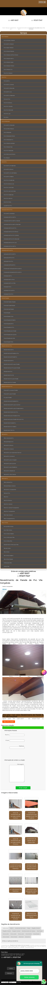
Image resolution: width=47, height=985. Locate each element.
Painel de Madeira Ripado (10, 301)
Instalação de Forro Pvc (7, 209)
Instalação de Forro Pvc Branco (11, 231)
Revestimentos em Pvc (7, 386)
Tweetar (4, 589)
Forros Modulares (6, 121)
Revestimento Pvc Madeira (10, 426)
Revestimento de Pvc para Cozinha (12, 404)
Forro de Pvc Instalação (9, 213)
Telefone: (17, 747)
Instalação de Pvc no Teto (9, 283)
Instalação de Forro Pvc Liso (10, 242)
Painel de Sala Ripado (9, 309)
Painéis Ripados (5, 298)
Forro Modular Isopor (8, 62)
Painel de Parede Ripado (9, 305)
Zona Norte (29, 934)
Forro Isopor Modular (8, 47)
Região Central (36, 928)
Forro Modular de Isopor (9, 143)
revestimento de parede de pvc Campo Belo (31, 840)
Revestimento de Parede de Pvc (11, 401)
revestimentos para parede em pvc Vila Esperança (15, 866)
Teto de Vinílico (7, 548)
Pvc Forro (6, 117)
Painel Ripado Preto (8, 341)
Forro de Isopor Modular (9, 40)
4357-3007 (14, 20)
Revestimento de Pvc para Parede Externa (13, 408)
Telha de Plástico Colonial (9, 485)
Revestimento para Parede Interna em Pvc (14, 419)
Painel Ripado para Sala (9, 338)
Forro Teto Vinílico (8, 530)
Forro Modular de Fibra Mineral (11, 54)
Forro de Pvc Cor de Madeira (10, 173)
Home (11, 968)
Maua (28, 928)
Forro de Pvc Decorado (9, 88)
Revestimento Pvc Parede (10, 382)
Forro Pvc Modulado (8, 150)
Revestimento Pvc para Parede (11, 378)
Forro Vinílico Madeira (9, 533)
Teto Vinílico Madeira (8, 555)
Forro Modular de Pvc (9, 58)
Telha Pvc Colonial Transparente (11, 507)
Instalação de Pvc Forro (9, 279)
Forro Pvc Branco (8, 102)
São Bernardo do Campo (28, 931)
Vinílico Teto (6, 566)
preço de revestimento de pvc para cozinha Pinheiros (15, 841)
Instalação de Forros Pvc (7, 250)
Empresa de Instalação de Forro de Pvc (13, 272)
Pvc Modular (7, 157)
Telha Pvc (6, 496)
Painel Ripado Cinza (8, 316)
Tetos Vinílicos (5, 522)
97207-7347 (38, 20)
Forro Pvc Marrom (8, 198)
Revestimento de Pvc (9, 360)
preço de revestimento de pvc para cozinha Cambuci (15, 815)
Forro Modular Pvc (8, 69)
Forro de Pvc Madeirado (9, 95)
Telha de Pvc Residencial (9, 470)
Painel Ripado (7, 312)
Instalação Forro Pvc (8, 294)
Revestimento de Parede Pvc (10, 357)
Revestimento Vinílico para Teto (11, 544)
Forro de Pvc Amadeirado (10, 165)
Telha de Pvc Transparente (10, 489)
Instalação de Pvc (8, 275)
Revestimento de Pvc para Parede (11, 364)
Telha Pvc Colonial (8, 504)
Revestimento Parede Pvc (10, 423)
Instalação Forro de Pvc (9, 290)
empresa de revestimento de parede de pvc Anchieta (15, 916)
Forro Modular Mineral (9, 65)
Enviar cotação (23, 788)
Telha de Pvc (4, 434)
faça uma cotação (9, 721)
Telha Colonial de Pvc (9, 438)
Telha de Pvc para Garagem (10, 459)
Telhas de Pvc (5, 478)
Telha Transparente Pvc (9, 518)
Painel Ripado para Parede (10, 331)
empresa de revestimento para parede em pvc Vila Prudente (31, 815)
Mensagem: (16, 773)
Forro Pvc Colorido (8, 106)
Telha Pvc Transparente (9, 511)
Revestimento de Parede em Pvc (11, 353)
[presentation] (14, 754)
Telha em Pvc (7, 493)
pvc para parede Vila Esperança (15, 890)
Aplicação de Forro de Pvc (10, 254)
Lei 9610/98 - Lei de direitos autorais (27, 947)
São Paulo (39, 931)
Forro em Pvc (7, 99)
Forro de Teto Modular (9, 128)
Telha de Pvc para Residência (10, 467)
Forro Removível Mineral (9, 154)
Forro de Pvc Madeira (9, 176)
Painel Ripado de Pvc (9, 323)
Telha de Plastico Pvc (8, 441)
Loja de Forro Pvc (8, 205)
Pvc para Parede (7, 397)
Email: (15, 741)
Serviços (23, 33)
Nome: (14, 735)
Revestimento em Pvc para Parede (12, 367)
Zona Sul (21, 936)
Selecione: (5, 928)
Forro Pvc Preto (7, 202)
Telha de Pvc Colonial (9, 449)
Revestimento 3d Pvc (9, 349)
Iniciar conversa (29, 977)
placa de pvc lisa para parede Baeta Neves (31, 915)
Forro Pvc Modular (8, 73)
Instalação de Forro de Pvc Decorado (12, 224)
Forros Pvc (4, 161)
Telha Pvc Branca (8, 500)
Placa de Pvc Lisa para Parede (11, 390)
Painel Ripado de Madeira (10, 320)
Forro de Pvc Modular (9, 44)
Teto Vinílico (6, 551)
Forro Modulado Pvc (8, 139)
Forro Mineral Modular (9, 51)
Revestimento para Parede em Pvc (12, 415)
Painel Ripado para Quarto (10, 334)
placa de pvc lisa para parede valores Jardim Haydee (31, 891)
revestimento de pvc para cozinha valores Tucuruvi (31, 866)
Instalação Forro (7, 286)
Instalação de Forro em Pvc (10, 228)
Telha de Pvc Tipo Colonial (10, 474)
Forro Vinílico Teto (8, 541)
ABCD (11, 928)
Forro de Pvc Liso (8, 91)
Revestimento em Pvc (7, 345)
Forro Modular (5, 36)
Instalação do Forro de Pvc (10, 246)
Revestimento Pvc (8, 371)
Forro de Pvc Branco (8, 169)
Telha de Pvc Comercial (9, 456)
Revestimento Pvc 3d (9, 375)
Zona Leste (6, 934)
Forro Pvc (4, 77)
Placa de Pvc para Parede (10, 393)
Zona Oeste (6, 936)
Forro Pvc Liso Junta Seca (10, 191)
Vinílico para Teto (8, 562)
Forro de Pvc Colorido (9, 84)
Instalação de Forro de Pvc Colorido (12, 220)
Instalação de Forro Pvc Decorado (11, 239)
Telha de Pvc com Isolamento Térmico (12, 452)
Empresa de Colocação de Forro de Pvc (13, 268)
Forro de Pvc (7, 81)
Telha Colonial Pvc (8, 482)
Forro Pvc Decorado (8, 110)
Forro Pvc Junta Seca (9, 187)
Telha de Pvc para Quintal (10, 463)
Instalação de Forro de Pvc (10, 217)
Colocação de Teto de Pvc (9, 265)
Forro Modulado (7, 132)
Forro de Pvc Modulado (9, 125)
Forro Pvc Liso (7, 113)
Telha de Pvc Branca (8, 445)
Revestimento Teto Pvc (9, 430)
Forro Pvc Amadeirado (9, 180)
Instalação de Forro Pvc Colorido (11, 235)
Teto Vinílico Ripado (8, 559)
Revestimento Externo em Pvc (11, 412)
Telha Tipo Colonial (8, 515)
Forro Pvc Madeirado (8, 194)
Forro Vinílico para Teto (9, 537)
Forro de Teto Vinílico (8, 526)
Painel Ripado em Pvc (9, 327)
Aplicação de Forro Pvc (9, 257)
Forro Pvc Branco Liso (9, 183)
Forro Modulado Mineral (9, 136)
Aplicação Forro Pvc (8, 261)
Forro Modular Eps (8, 147)
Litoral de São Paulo (20, 928)
